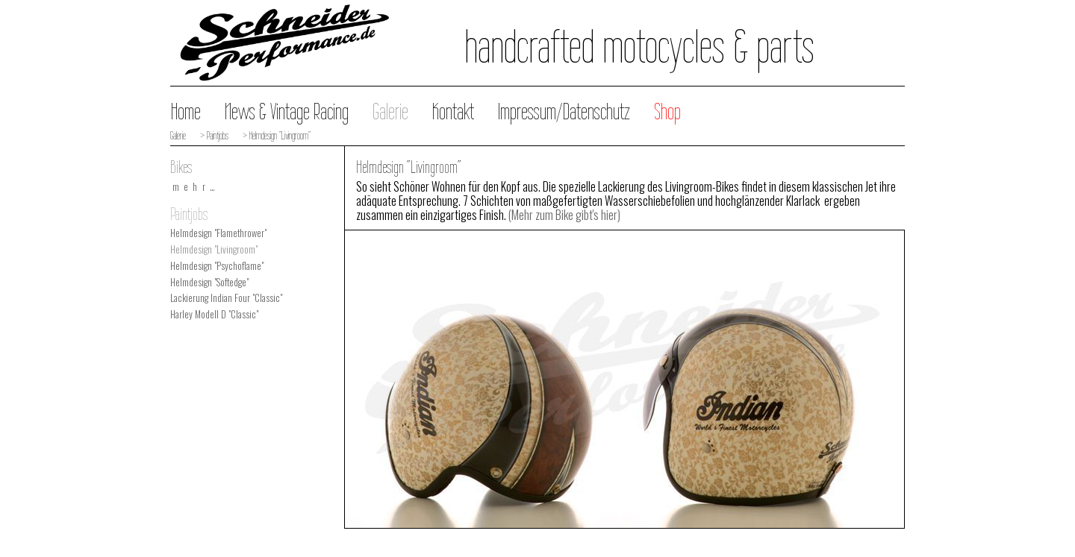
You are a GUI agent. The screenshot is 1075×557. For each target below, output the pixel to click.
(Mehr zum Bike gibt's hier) (564, 215)
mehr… (196, 187)
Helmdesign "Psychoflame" (217, 266)
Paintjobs (189, 214)
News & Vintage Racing (287, 111)
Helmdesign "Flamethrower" (218, 233)
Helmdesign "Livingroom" (214, 249)
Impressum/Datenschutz (564, 111)
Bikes (181, 167)
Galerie (390, 111)
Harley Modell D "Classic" (214, 314)
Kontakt (453, 111)
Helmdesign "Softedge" (209, 282)
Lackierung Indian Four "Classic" (226, 298)
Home (186, 111)
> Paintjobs (213, 135)
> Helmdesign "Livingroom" (275, 135)
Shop (667, 111)
